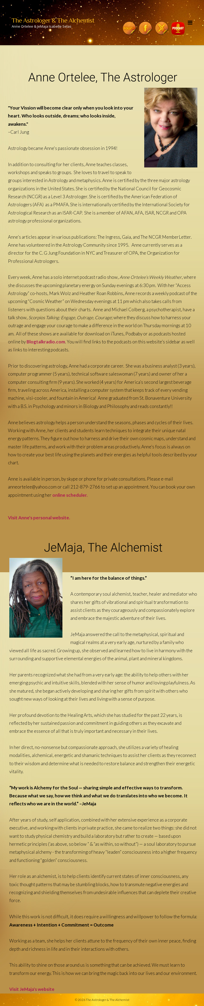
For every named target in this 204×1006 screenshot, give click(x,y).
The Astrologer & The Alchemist (107, 1000)
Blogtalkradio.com (46, 341)
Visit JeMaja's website (31, 989)
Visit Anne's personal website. (39, 517)
